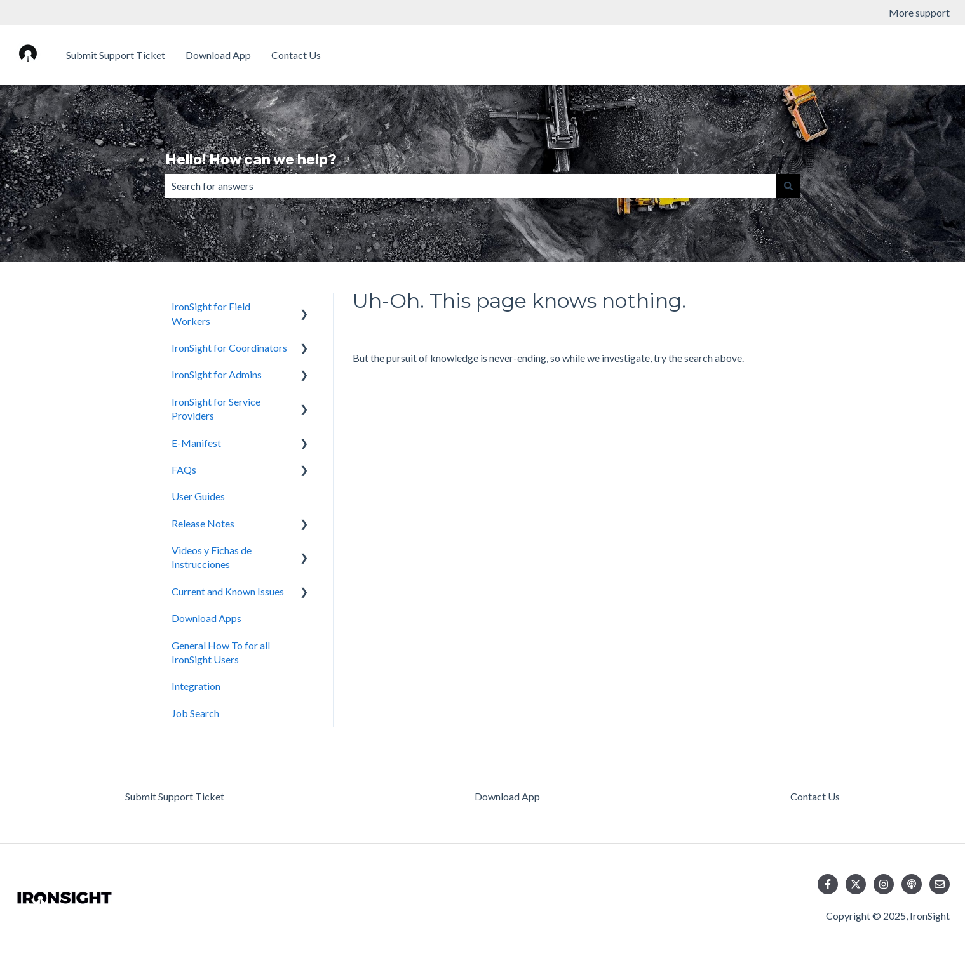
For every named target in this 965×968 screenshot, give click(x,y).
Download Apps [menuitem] (206, 618)
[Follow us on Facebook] (828, 884)
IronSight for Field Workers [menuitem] (211, 313)
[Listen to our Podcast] (911, 884)
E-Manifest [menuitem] (196, 443)
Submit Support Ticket (115, 55)
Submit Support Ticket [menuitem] (174, 796)
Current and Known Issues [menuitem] (228, 591)
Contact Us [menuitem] (815, 796)
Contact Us (296, 55)
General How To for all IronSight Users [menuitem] (221, 652)
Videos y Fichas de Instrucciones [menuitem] (212, 557)
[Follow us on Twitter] (856, 884)
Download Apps (902, 55)
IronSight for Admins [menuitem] (217, 374)
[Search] (788, 186)
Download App (218, 55)
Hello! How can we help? (251, 159)
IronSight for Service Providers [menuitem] (216, 408)
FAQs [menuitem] (184, 469)
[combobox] (470, 186)
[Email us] (939, 884)
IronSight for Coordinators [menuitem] (229, 347)
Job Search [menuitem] (195, 713)
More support (919, 12)
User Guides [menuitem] (198, 496)
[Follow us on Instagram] (884, 884)
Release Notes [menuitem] (203, 523)
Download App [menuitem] (507, 796)
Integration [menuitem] (196, 686)
